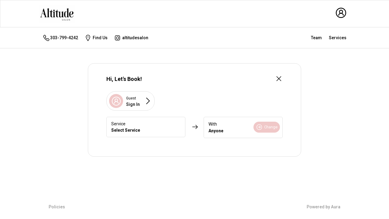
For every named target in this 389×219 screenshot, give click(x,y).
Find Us (96, 38)
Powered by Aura (323, 206)
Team (316, 37)
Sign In (133, 104)
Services (337, 37)
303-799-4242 (60, 38)
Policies (57, 206)
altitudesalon (131, 38)
